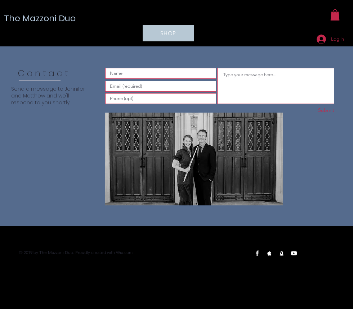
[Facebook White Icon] (257, 253)
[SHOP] (168, 33)
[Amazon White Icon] (281, 253)
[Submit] (308, 110)
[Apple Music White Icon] (269, 253)
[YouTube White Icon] (294, 253)
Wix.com (124, 252)
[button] (335, 15)
